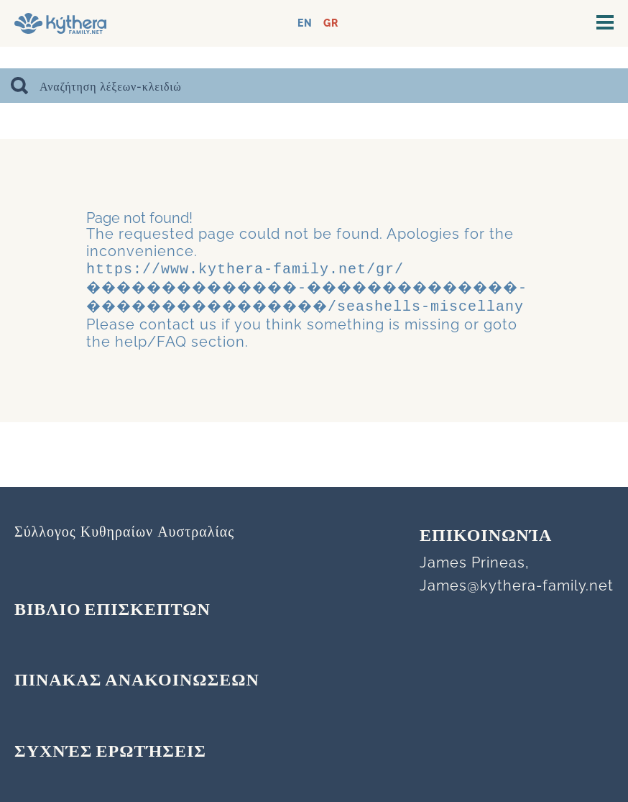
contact (167, 354)
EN (305, 23)
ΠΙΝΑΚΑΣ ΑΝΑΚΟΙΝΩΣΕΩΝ (136, 681)
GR (330, 23)
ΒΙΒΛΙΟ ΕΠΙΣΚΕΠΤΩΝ (112, 610)
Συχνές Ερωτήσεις (110, 752)
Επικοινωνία (486, 536)
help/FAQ (151, 372)
